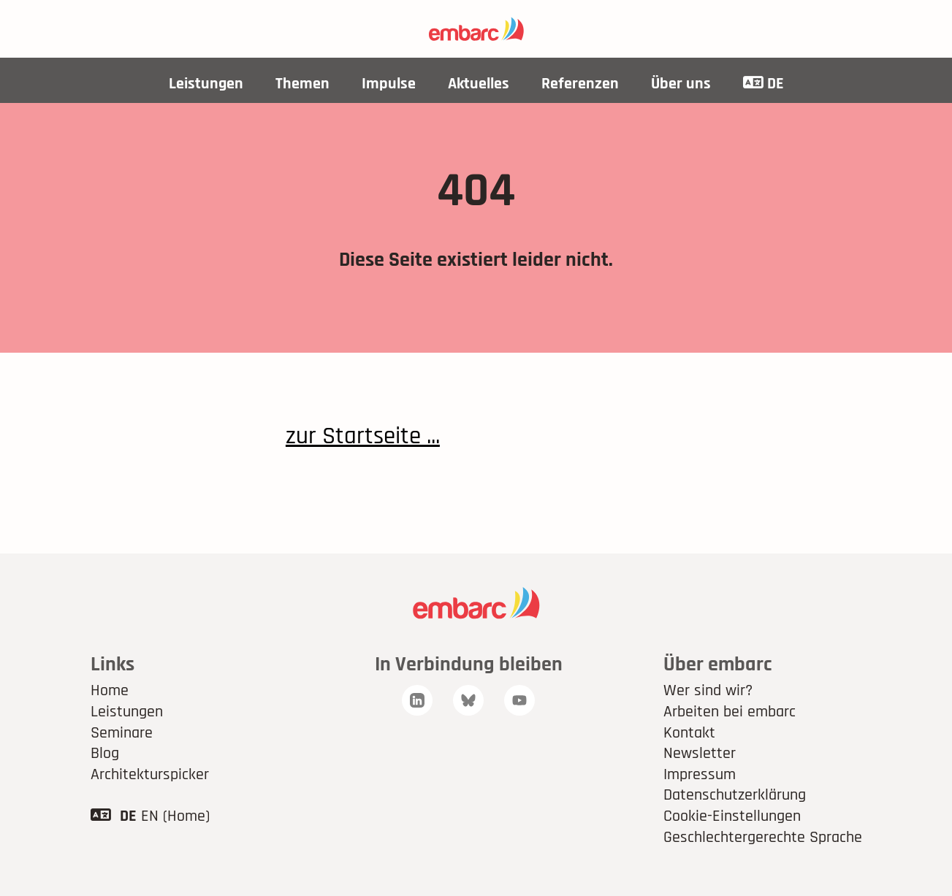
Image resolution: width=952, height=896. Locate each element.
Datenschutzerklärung (734, 795)
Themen (302, 84)
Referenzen (580, 84)
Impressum (699, 775)
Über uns (681, 84)
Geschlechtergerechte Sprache (762, 837)
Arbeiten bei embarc (729, 712)
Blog (105, 753)
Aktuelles (478, 84)
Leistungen (206, 84)
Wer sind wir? (708, 691)
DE (763, 84)
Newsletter (699, 753)
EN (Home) (175, 816)
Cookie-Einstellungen (732, 816)
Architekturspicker (150, 775)
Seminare (122, 733)
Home (110, 691)
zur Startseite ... (363, 436)
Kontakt (689, 733)
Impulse (389, 84)
